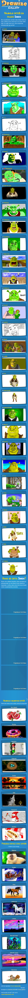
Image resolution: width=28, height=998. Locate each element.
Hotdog (14, 827)
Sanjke (14, 867)
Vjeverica (14, 970)
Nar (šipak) (14, 707)
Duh (14, 792)
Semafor (14, 741)
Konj (14, 884)
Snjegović (14, 810)
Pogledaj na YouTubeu (20, 612)
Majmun (14, 850)
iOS (14, 989)
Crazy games (21, 989)
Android (10, 989)
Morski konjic (14, 935)
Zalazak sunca (14, 952)
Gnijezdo (14, 758)
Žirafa (14, 775)
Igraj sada (18, 986)
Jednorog (14, 901)
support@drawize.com (7, 994)
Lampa (14, 918)
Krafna (14, 724)
